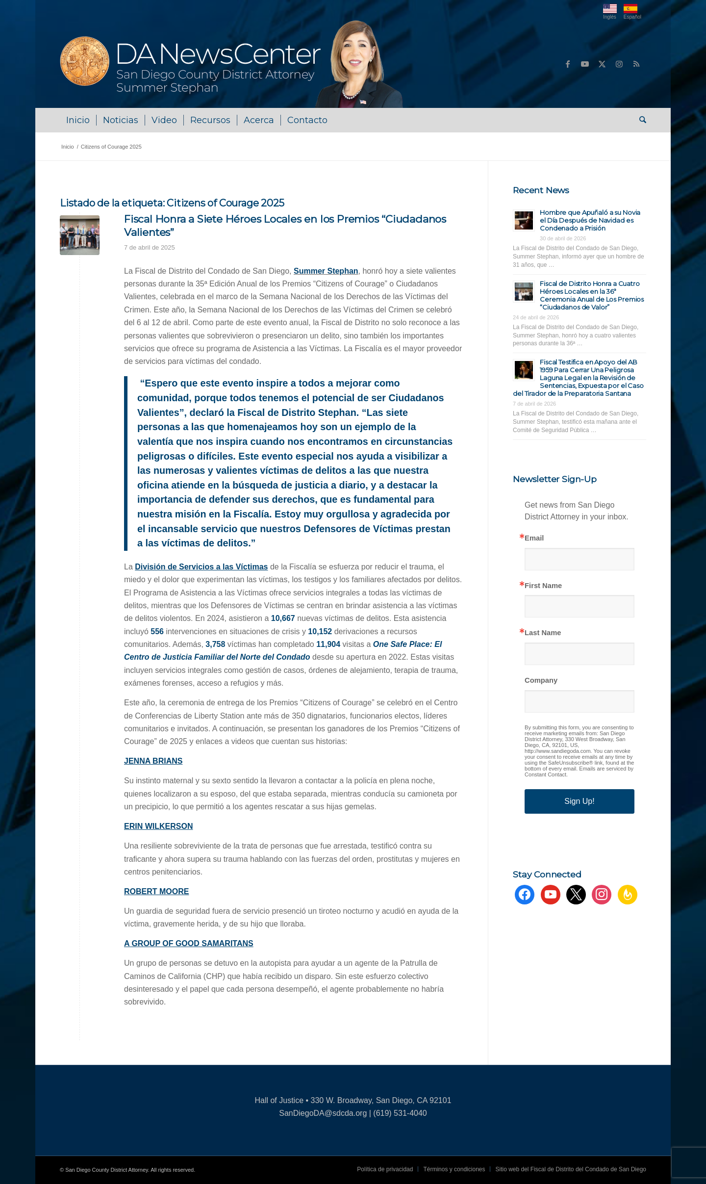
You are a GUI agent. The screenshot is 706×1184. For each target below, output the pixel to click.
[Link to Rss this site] (636, 63)
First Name (543, 586)
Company (541, 680)
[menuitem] (78, 120)
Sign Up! (579, 801)
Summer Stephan (326, 271)
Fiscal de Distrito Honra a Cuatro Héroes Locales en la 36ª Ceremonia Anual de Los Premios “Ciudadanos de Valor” (592, 295)
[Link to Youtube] (585, 63)
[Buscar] (639, 120)
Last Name (543, 633)
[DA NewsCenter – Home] (232, 64)
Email (534, 538)
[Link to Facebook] (567, 63)
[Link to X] (602, 63)
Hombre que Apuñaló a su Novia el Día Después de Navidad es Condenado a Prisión (590, 220)
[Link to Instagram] (619, 63)
